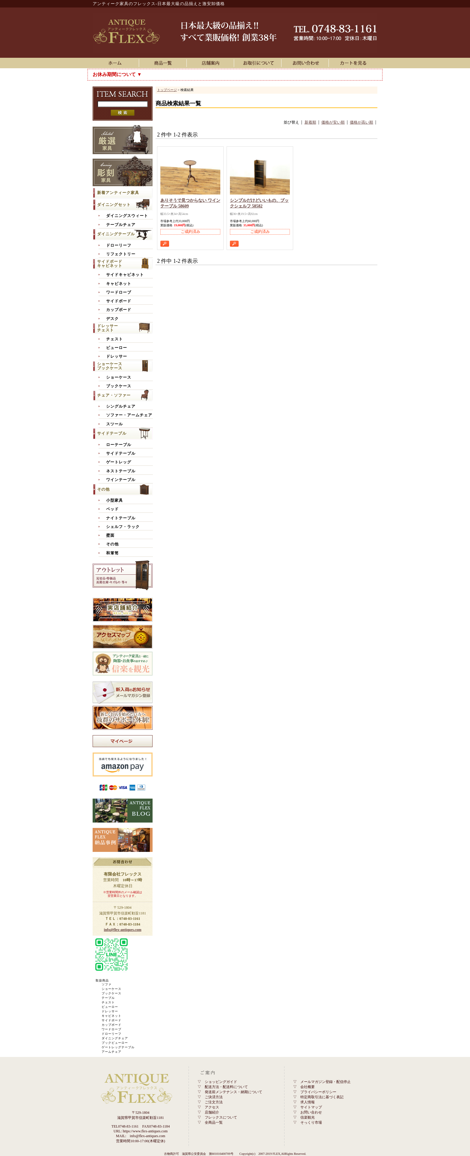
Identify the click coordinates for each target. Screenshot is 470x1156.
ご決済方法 (214, 1097)
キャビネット (118, 284)
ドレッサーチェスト (107, 328)
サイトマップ (311, 1107)
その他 (103, 489)
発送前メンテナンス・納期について (233, 1092)
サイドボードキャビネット (109, 263)
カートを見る (353, 63)
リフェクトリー (120, 254)
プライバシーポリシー (318, 1092)
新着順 (310, 122)
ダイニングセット (114, 204)
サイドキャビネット (125, 275)
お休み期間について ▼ (117, 74)
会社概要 (307, 1087)
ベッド (112, 509)
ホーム (116, 63)
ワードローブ (118, 292)
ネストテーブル (120, 471)
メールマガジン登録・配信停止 (325, 1082)
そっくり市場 (311, 1122)
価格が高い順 (361, 122)
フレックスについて (221, 1117)
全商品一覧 (214, 1122)
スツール (114, 424)
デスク (112, 319)
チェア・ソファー (114, 395)
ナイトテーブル (120, 518)
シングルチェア (120, 406)
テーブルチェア (120, 225)
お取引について (258, 63)
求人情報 (307, 1102)
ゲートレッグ (118, 462)
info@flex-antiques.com (122, 930)
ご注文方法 (214, 1102)
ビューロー (116, 348)
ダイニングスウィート (127, 216)
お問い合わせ (306, 63)
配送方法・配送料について (226, 1087)
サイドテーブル (111, 433)
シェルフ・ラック (123, 527)
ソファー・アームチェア (129, 415)
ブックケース (118, 386)
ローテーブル (118, 445)
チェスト (114, 339)
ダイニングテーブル (116, 234)
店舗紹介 (212, 1112)
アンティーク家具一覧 (164, 63)
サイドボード (118, 301)
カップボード (118, 310)
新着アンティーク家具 (118, 192)
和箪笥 (112, 553)
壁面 (110, 535)
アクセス (212, 1107)
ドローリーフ (118, 245)
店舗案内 (211, 63)
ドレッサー (116, 356)
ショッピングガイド (221, 1082)
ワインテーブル (120, 480)
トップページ (167, 90)
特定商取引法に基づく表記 (322, 1097)
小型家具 (114, 500)
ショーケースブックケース (109, 366)
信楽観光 (307, 1117)
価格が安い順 (333, 122)
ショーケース (118, 377)
